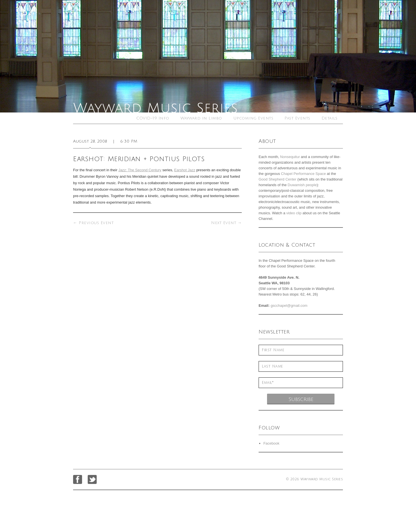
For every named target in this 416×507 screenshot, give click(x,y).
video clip (293, 213)
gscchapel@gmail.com (289, 305)
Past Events (297, 118)
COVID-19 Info (152, 118)
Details (330, 118)
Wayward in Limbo (201, 118)
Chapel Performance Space (303, 174)
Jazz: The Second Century (139, 170)
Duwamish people (302, 185)
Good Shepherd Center (277, 179)
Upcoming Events (253, 118)
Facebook (271, 443)
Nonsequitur (290, 157)
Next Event (226, 223)
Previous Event (93, 223)
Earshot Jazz (184, 170)
